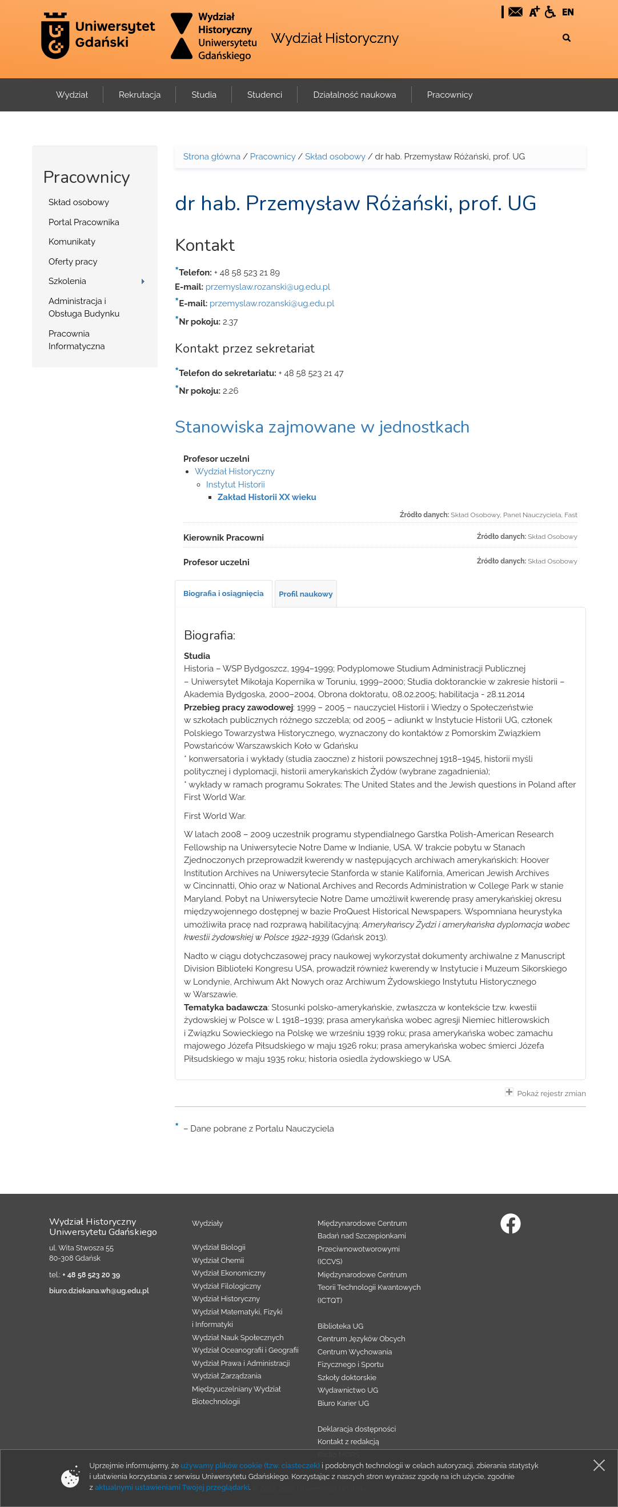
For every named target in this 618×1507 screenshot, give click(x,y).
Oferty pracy (73, 262)
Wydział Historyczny (335, 38)
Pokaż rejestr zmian (545, 1093)
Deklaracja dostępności (357, 1429)
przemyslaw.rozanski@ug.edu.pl (268, 287)
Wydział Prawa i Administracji (241, 1363)
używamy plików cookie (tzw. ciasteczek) (250, 1465)
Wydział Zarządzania (226, 1376)
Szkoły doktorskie (347, 1377)
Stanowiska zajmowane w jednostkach (322, 427)
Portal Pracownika (84, 222)
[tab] (223, 593)
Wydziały (207, 1223)
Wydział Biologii (219, 1247)
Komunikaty (72, 242)
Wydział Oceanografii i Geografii (245, 1350)
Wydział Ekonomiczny (229, 1273)
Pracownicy (273, 156)
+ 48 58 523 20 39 (91, 1274)
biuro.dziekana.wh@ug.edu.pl (99, 1290)
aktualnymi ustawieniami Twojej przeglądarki (172, 1487)
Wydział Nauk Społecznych (238, 1337)
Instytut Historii (235, 484)
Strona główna (211, 156)
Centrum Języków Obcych (362, 1338)
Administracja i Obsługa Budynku (84, 307)
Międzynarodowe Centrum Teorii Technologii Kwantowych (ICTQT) (369, 1287)
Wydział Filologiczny (226, 1286)
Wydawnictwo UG (348, 1390)
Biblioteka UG (340, 1326)
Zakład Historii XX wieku (267, 497)
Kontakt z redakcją (348, 1441)
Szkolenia (67, 281)
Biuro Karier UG (343, 1403)
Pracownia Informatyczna (77, 340)
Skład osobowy (79, 202)
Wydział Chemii (218, 1260)
